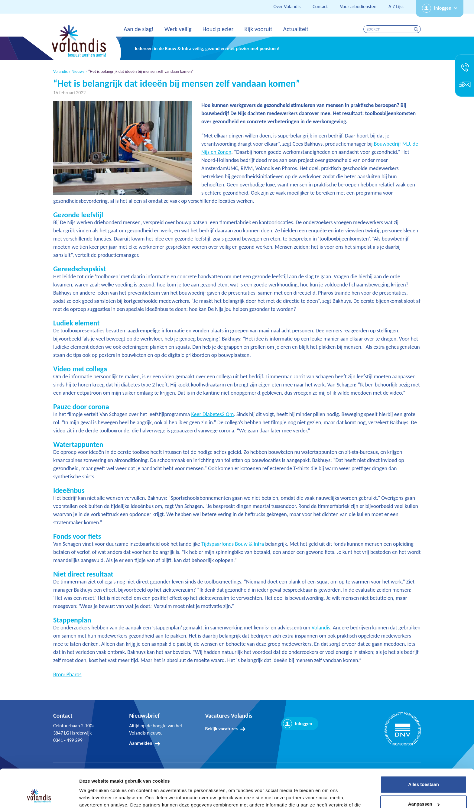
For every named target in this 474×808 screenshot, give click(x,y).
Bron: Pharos (67, 674)
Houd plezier (218, 29)
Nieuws (78, 71)
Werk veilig (178, 29)
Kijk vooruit (258, 29)
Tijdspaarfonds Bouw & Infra (232, 544)
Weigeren (423, 791)
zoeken (416, 29)
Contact (320, 6)
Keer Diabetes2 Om (212, 414)
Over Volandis (286, 6)
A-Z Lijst (396, 6)
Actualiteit (296, 29)
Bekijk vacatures (221, 729)
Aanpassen (424, 771)
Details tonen (93, 796)
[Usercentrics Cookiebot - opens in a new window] (39, 796)
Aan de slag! (139, 29)
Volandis (60, 71)
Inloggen (442, 8)
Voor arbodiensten (358, 6)
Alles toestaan (423, 751)
